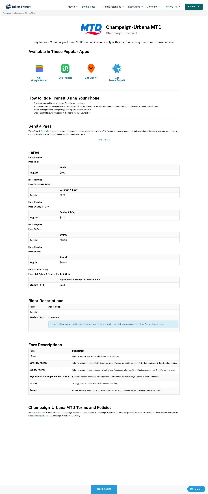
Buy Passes (104, 489)
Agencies (7, 13)
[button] (73, 6)
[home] (18, 6)
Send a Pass (46, 131)
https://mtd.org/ (35, 416)
